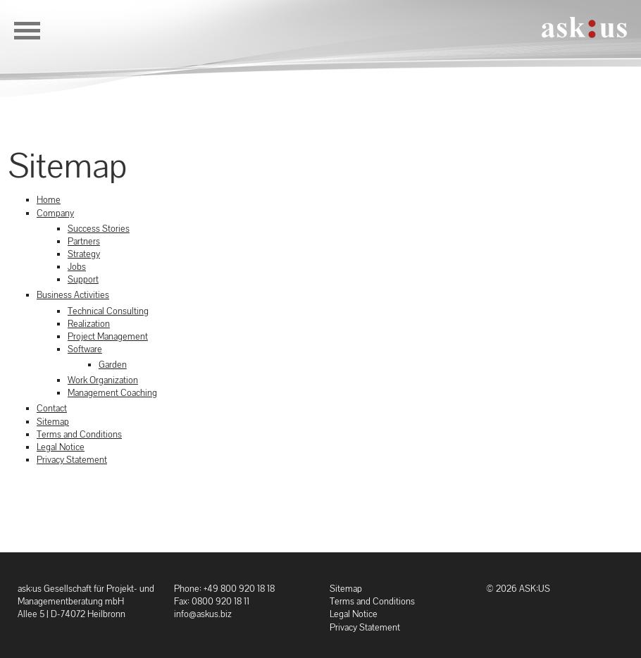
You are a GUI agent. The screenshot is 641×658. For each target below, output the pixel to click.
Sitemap (53, 422)
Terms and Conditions (79, 434)
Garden (113, 365)
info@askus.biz (203, 614)
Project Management (108, 336)
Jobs (77, 267)
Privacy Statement (72, 460)
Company (55, 213)
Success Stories (99, 229)
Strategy (84, 254)
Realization (89, 324)
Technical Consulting (108, 311)
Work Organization (103, 380)
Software (85, 349)
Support (83, 279)
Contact (52, 408)
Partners (84, 241)
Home (49, 200)
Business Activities (73, 295)
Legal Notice (61, 447)
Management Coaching (112, 393)
